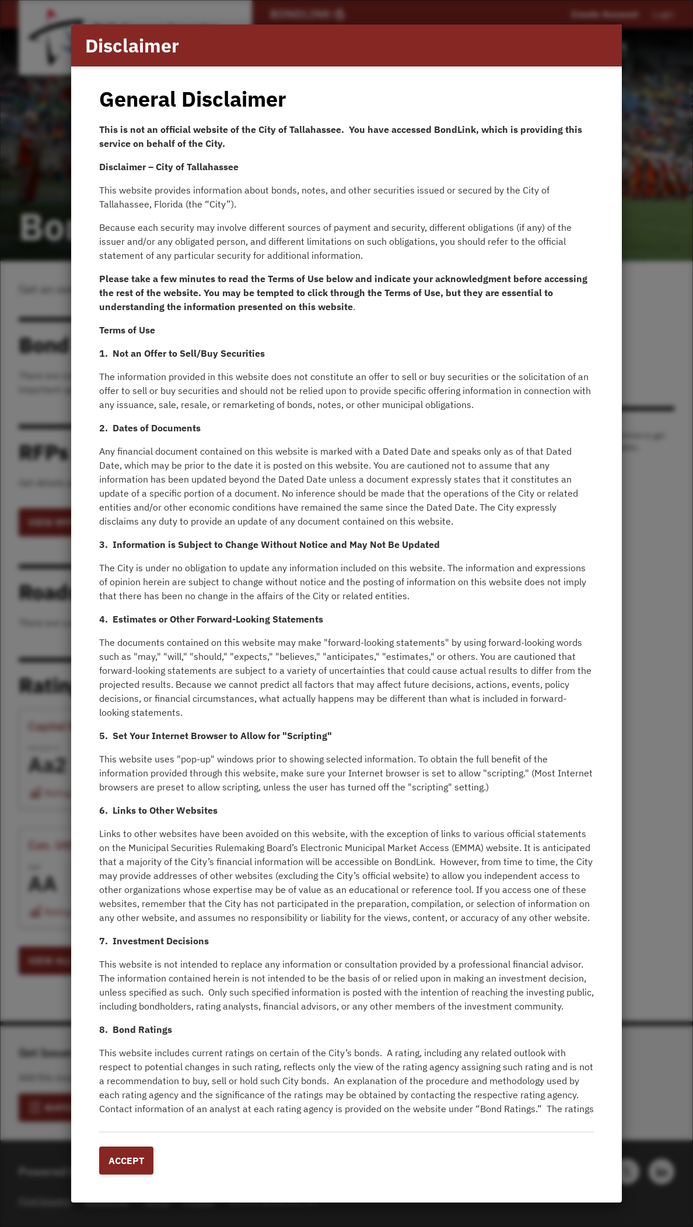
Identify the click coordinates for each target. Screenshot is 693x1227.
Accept (126, 1160)
